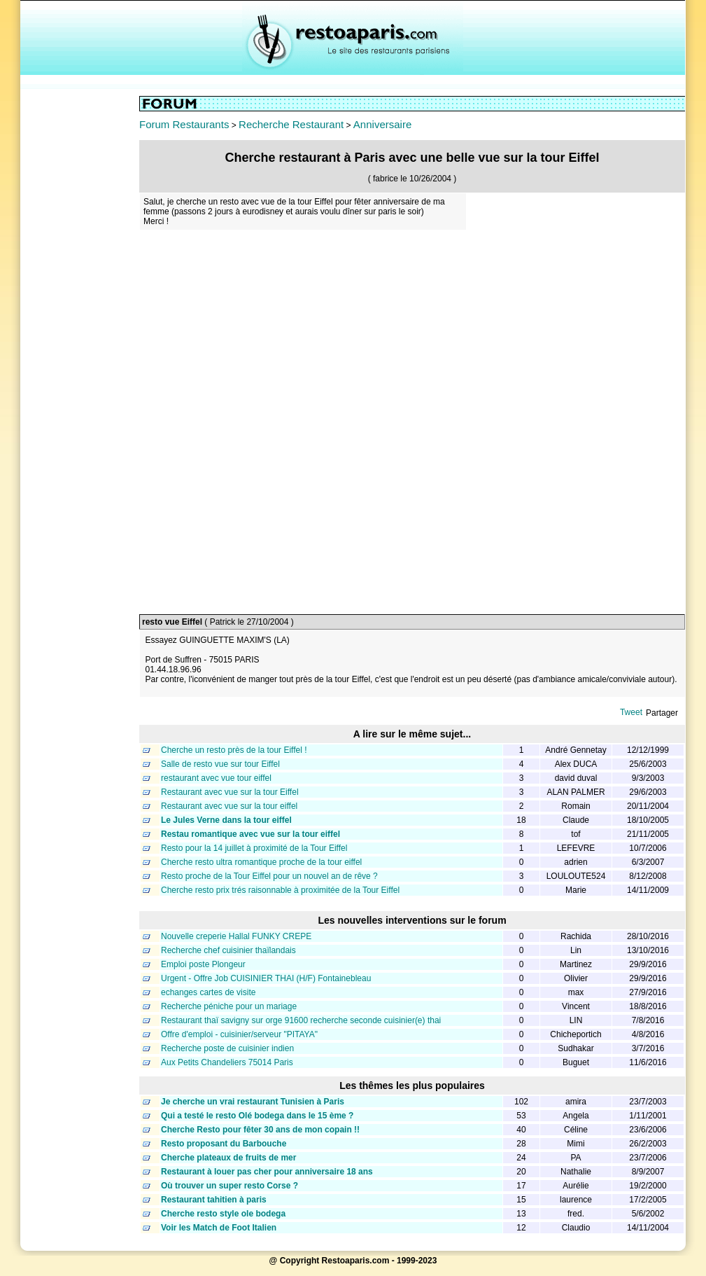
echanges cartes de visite (208, 992)
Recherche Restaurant (291, 124)
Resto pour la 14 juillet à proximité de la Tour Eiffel (254, 848)
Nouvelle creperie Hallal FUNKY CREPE (236, 936)
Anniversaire (382, 124)
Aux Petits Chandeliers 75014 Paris (227, 1062)
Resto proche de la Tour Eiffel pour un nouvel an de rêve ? (269, 876)
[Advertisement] (80, 306)
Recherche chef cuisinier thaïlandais (228, 950)
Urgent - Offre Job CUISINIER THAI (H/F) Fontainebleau (266, 978)
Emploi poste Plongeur (203, 964)
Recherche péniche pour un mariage (229, 1006)
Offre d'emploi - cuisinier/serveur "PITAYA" (239, 1034)
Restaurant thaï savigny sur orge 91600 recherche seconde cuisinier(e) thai (301, 1020)
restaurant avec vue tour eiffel (216, 778)
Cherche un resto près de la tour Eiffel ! (234, 750)
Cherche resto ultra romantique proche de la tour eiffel (261, 862)
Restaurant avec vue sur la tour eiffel (229, 806)
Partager (662, 713)
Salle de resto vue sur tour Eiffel (220, 764)
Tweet (631, 712)
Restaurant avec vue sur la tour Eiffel (230, 792)
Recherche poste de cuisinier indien (227, 1048)
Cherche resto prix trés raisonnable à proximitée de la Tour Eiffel (280, 890)
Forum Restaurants (184, 124)
